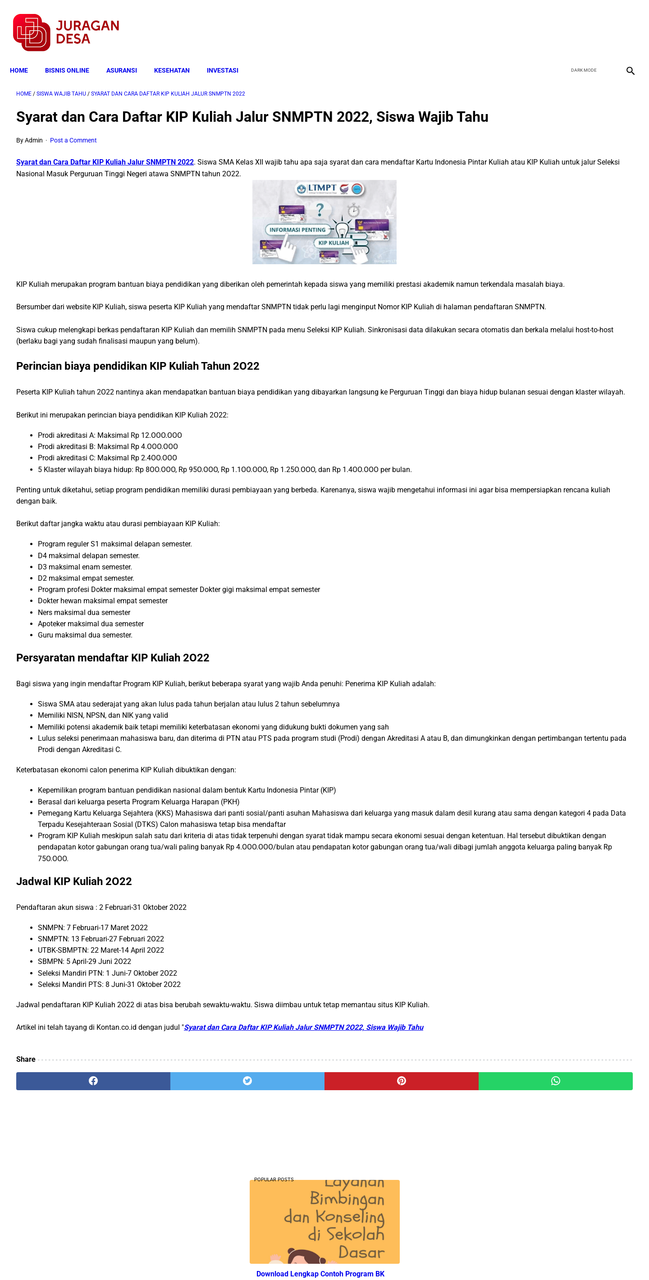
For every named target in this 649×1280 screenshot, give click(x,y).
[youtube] (602, 23)
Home (25, 55)
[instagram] (623, 23)
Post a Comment (73, 154)
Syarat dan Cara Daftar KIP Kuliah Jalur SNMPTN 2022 (105, 176)
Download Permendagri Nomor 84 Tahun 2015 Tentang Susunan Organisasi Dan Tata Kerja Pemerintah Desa (546, 642)
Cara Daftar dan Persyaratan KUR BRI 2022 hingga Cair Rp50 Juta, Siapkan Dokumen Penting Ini (541, 530)
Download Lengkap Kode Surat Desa (539, 586)
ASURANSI (128, 55)
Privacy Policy (276, 1257)
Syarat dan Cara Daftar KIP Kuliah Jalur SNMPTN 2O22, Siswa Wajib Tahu (303, 1120)
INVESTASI (229, 55)
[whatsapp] (379, 1174)
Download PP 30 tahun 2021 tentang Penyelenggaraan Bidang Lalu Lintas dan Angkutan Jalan (546, 327)
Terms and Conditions (217, 1257)
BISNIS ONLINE (73, 55)
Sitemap (354, 1257)
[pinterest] (276, 1174)
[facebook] (559, 23)
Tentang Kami (442, 1257)
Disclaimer (319, 1257)
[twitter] (580, 23)
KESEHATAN (178, 55)
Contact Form (394, 1257)
